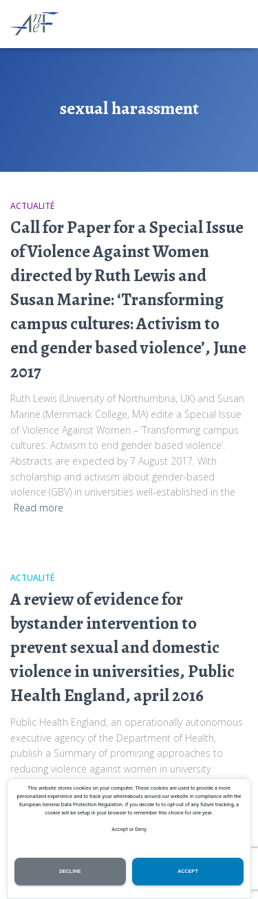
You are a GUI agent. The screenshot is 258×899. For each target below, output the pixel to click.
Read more (38, 507)
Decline (70, 871)
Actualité (32, 206)
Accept (188, 871)
